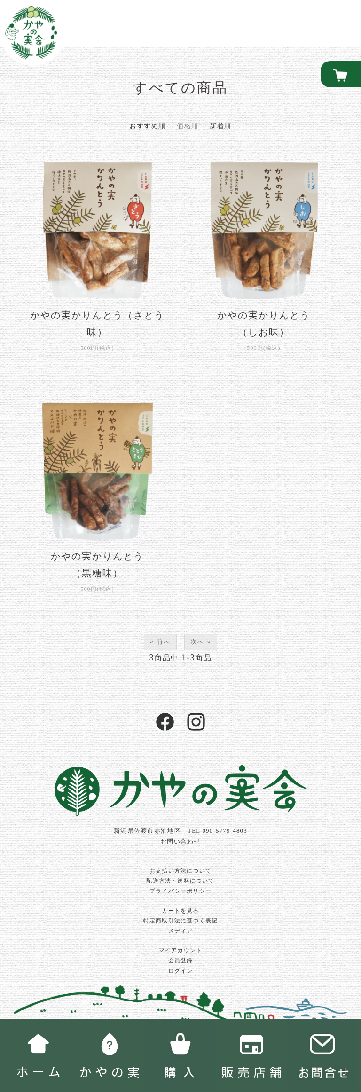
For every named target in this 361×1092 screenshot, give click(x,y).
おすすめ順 (147, 126)
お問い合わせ (180, 841)
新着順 (220, 126)
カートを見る (180, 910)
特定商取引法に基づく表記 (180, 920)
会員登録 (180, 960)
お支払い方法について (180, 870)
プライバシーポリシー (180, 891)
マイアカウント (180, 950)
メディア (180, 931)
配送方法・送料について (180, 880)
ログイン (180, 971)
